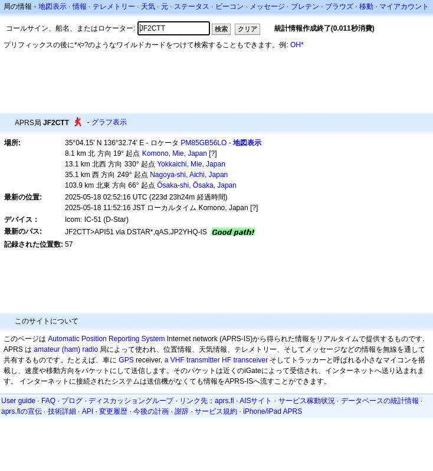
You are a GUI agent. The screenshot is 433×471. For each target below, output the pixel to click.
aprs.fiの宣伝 (21, 411)
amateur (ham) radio (66, 349)
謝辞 (182, 411)
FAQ (48, 401)
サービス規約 (216, 411)
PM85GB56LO (204, 143)
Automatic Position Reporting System (106, 339)
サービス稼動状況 (306, 401)
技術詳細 (62, 411)
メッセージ (267, 6)
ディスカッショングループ (130, 401)
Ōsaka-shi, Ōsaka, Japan (197, 185)
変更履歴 (113, 411)
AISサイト (256, 401)
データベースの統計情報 (380, 401)
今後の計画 (151, 411)
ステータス (191, 6)
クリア (247, 28)
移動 (366, 6)
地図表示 (52, 6)
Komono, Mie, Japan (174, 153)
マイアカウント (404, 6)
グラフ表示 (109, 122)
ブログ (72, 401)
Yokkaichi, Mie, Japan (191, 164)
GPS (126, 360)
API (87, 411)
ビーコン (229, 6)
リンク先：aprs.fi (206, 401)
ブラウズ (339, 6)
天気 (148, 6)
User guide (18, 401)
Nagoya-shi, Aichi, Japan (189, 175)
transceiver (250, 360)
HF (226, 360)
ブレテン (305, 6)
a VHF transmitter (192, 360)
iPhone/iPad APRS (272, 411)
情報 (80, 6)
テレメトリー (114, 6)
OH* (297, 45)
